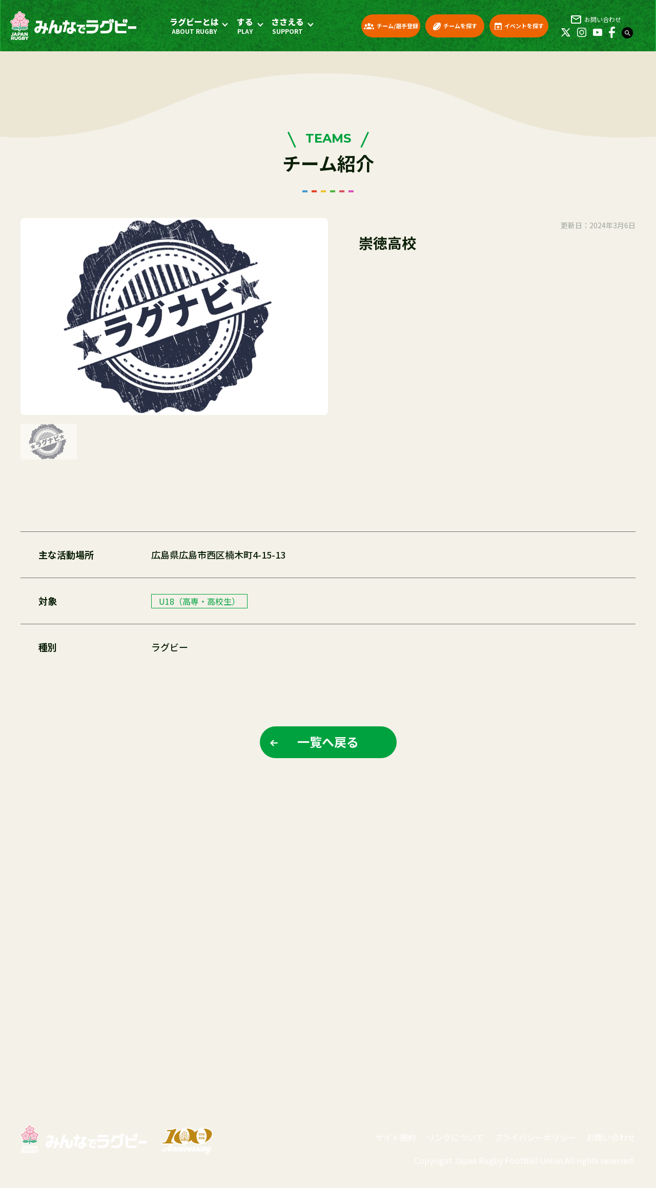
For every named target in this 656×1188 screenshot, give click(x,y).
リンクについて (455, 1137)
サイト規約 (395, 1137)
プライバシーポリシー (535, 1137)
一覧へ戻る (328, 741)
